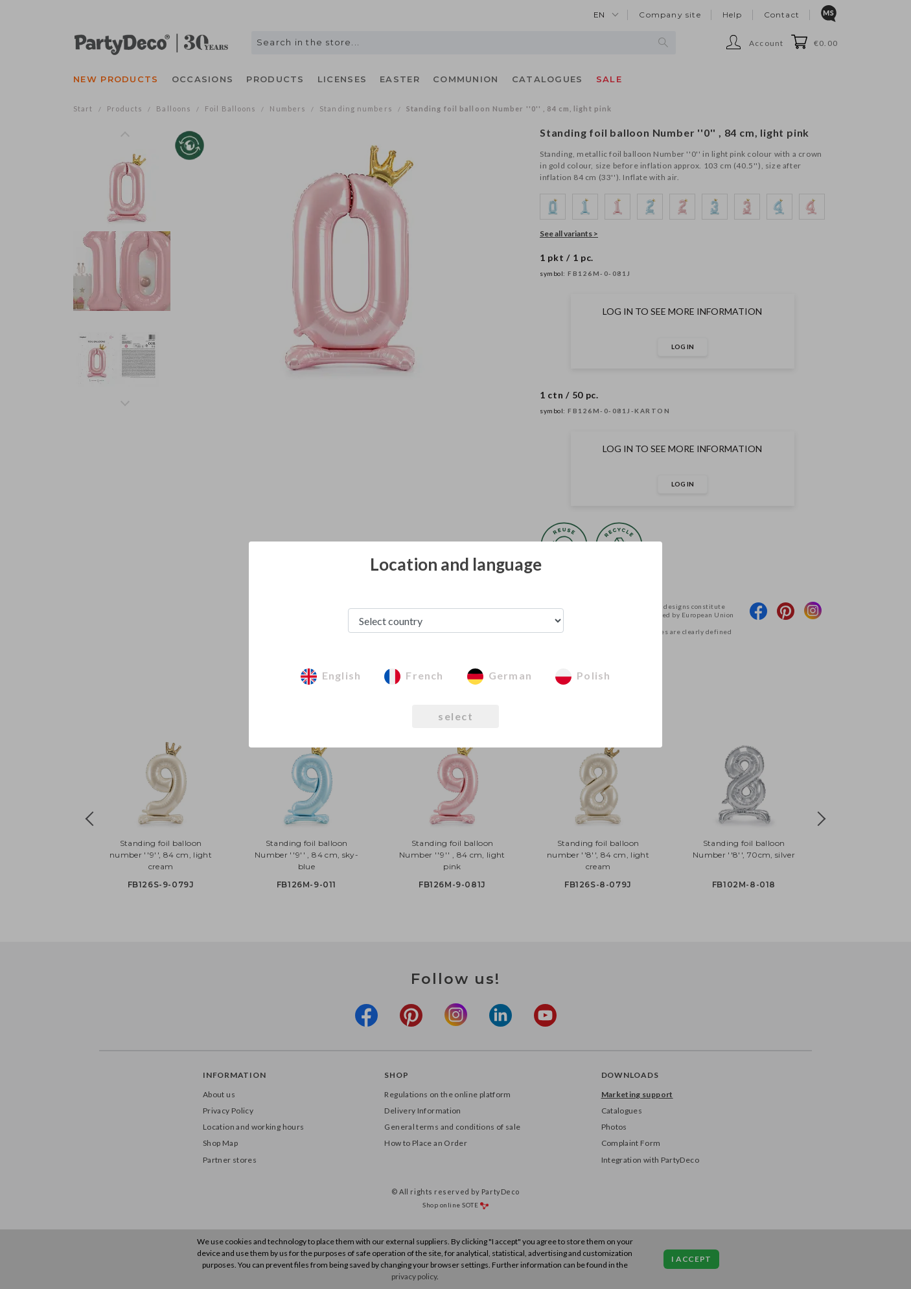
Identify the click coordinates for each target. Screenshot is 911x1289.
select (455, 716)
